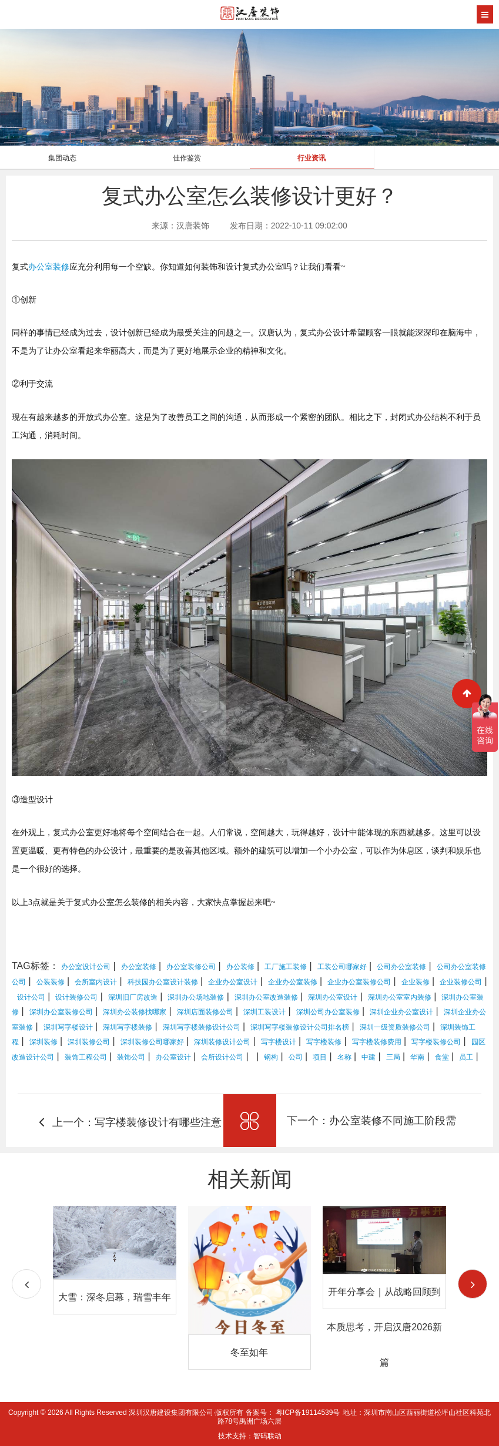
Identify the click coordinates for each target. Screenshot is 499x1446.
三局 (393, 1057)
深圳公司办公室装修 (328, 1012)
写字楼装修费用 (376, 1042)
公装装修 (50, 982)
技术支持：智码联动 (250, 1436)
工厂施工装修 (285, 967)
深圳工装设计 (264, 1012)
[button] (472, 1284)
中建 (368, 1057)
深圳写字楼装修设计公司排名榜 (299, 1027)
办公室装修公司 (191, 967)
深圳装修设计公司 (222, 1042)
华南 (417, 1057)
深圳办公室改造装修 (266, 997)
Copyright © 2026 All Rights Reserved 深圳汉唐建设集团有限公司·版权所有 (127, 1412)
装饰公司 (131, 1057)
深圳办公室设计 (332, 997)
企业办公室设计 (232, 982)
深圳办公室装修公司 (61, 1012)
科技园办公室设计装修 (163, 982)
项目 (320, 1057)
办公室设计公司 (85, 967)
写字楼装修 (323, 1042)
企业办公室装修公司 (359, 982)
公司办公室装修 (401, 967)
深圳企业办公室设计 (401, 1012)
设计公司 (31, 997)
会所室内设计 (96, 982)
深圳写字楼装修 (127, 1027)
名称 (344, 1057)
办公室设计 (173, 1057)
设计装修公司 (76, 997)
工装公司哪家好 (342, 967)
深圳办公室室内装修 (399, 997)
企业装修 (415, 982)
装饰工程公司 (86, 1057)
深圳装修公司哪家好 (152, 1042)
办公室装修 (48, 267)
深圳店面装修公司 (205, 1012)
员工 (466, 1057)
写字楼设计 (278, 1042)
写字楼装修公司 (436, 1042)
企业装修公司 (461, 982)
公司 (296, 1057)
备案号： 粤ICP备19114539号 (293, 1412)
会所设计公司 (222, 1057)
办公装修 (240, 967)
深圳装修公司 (89, 1042)
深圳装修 (43, 1042)
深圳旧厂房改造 (133, 997)
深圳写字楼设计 (68, 1027)
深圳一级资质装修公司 (395, 1027)
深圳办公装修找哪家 (134, 1012)
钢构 (271, 1057)
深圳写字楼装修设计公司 (201, 1027)
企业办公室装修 (292, 982)
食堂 (442, 1057)
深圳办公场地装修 (196, 997)
